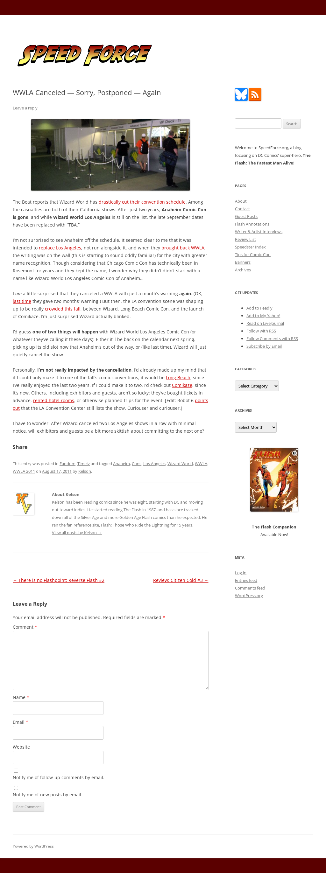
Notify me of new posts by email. (47, 795)
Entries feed (246, 580)
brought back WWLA (182, 248)
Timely (83, 463)
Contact (242, 209)
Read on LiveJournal (265, 323)
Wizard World (180, 463)
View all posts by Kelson (77, 532)
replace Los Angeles (60, 248)
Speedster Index (250, 247)
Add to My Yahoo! (263, 315)
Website (21, 747)
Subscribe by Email (264, 346)
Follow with (261, 331)
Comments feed (250, 588)
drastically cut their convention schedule (142, 202)
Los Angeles (154, 463)
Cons (136, 463)
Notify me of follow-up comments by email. (58, 777)
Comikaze (182, 385)
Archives (243, 270)
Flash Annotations (252, 224)
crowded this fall (63, 309)
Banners (243, 262)
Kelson (84, 471)
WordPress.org (249, 595)
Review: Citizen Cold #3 (181, 580)
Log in (240, 573)
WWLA (201, 463)
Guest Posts (246, 216)
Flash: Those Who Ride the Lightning (135, 525)
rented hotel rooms (53, 400)
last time (22, 301)
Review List (245, 239)
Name (21, 697)
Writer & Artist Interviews (258, 231)
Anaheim (121, 463)
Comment (25, 627)
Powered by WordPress (33, 846)
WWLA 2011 (24, 471)
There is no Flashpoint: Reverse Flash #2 (58, 580)
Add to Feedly (259, 308)
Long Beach (178, 377)
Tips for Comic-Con (253, 254)
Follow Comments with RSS (272, 338)
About (241, 201)
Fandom (67, 463)
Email (20, 722)
